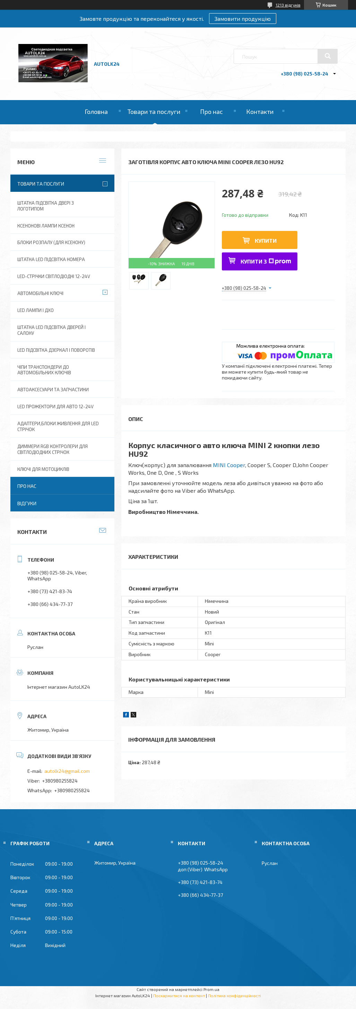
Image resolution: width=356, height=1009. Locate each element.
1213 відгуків (288, 4)
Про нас (211, 111)
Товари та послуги (154, 111)
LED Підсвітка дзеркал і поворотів (56, 350)
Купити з (266, 261)
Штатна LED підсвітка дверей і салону (51, 330)
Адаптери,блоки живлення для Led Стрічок (58, 426)
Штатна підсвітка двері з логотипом (45, 206)
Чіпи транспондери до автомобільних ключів (44, 370)
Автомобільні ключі (40, 293)
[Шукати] (328, 56)
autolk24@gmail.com (67, 771)
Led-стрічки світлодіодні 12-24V (53, 276)
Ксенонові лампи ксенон (46, 226)
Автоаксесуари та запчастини (53, 389)
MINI (229, 465)
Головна (96, 111)
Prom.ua (211, 989)
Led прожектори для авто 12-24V (55, 406)
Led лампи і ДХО (35, 310)
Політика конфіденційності (234, 995)
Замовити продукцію (243, 18)
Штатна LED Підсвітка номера (51, 259)
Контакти (259, 111)
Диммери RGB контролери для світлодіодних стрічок (52, 449)
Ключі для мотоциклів (43, 469)
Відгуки (26, 503)
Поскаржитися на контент (179, 995)
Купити (266, 240)
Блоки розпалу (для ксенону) (51, 242)
